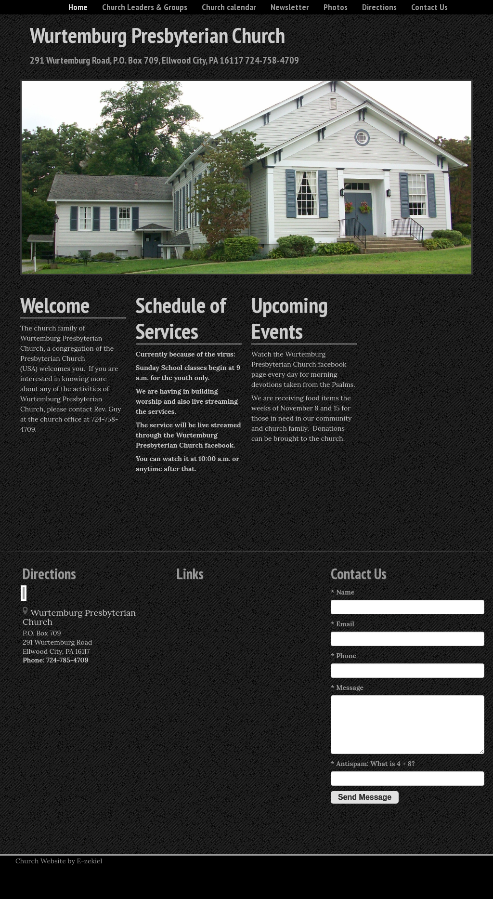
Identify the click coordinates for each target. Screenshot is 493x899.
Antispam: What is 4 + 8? (373, 763)
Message (347, 687)
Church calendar (229, 7)
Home (78, 7)
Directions (379, 7)
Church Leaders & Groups (144, 7)
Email (342, 624)
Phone (343, 656)
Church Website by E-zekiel (58, 861)
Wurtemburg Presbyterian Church (157, 35)
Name (342, 592)
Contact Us (429, 7)
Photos (336, 7)
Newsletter (290, 7)
